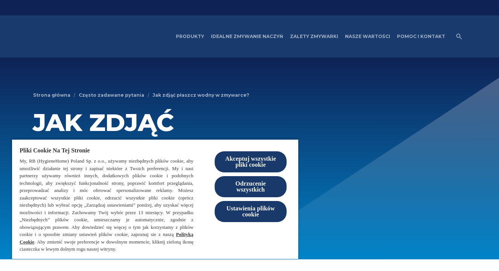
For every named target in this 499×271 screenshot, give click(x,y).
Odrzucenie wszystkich (250, 186)
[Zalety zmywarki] (314, 36)
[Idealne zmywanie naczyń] (247, 36)
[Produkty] (189, 36)
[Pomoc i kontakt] (421, 36)
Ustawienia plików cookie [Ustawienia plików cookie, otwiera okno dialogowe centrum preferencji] (250, 211)
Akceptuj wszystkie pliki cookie (250, 161)
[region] (155, 199)
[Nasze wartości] (368, 36)
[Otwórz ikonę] (459, 36)
